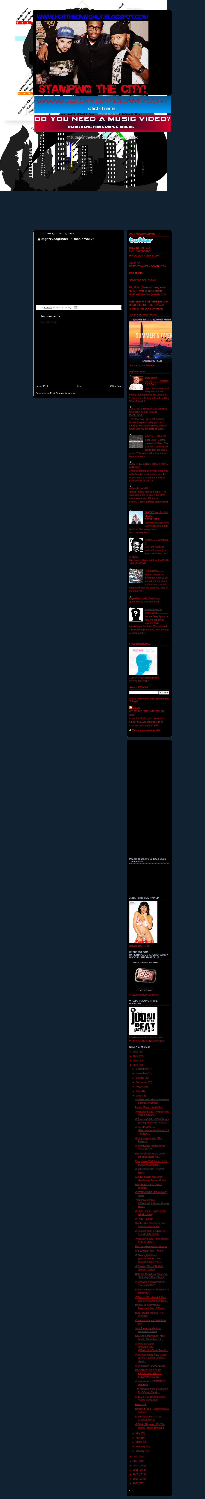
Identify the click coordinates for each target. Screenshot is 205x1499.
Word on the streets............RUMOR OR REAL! (157, 381)
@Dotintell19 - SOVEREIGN (150, 1366)
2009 (136, 1479)
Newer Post (42, 386)
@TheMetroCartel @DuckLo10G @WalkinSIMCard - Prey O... (151, 1347)
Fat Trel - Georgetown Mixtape (151, 1246)
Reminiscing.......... (154, 571)
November (141, 1073)
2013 (136, 1461)
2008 (136, 1483)
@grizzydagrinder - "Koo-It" (149, 1251)
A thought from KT (138, 488)
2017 (136, 1056)
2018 (136, 1051)
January (140, 1451)
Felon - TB (140, 1404)
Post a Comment (48, 322)
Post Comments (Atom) (62, 393)
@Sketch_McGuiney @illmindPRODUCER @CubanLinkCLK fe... (148, 1258)
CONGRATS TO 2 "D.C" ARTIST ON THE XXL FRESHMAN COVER (148, 1373)
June (139, 1095)
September (142, 1082)
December (141, 1069)
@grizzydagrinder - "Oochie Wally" (67, 239)
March (139, 1442)
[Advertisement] (78, 356)
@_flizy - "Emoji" (144, 1219)
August (140, 1086)
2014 (136, 1456)
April (138, 1437)
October (140, 1078)
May (138, 1433)
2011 (136, 1470)
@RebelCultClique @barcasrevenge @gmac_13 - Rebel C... (152, 1130)
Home (79, 386)
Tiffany (136, 707)
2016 (136, 1060)
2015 (136, 1065)
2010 (136, 1474)
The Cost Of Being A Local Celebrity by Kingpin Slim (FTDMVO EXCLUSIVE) (148, 411)
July (138, 1091)
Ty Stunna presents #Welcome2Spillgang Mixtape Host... (152, 1203)
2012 (136, 1465)
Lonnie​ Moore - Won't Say (148, 1107)
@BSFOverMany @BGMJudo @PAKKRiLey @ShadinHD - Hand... (151, 1358)
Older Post (116, 386)
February (141, 1446)
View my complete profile (146, 730)
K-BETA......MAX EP (155, 436)
